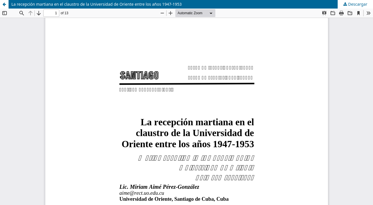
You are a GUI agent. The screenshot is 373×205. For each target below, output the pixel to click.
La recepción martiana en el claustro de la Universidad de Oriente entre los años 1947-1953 (96, 4)
